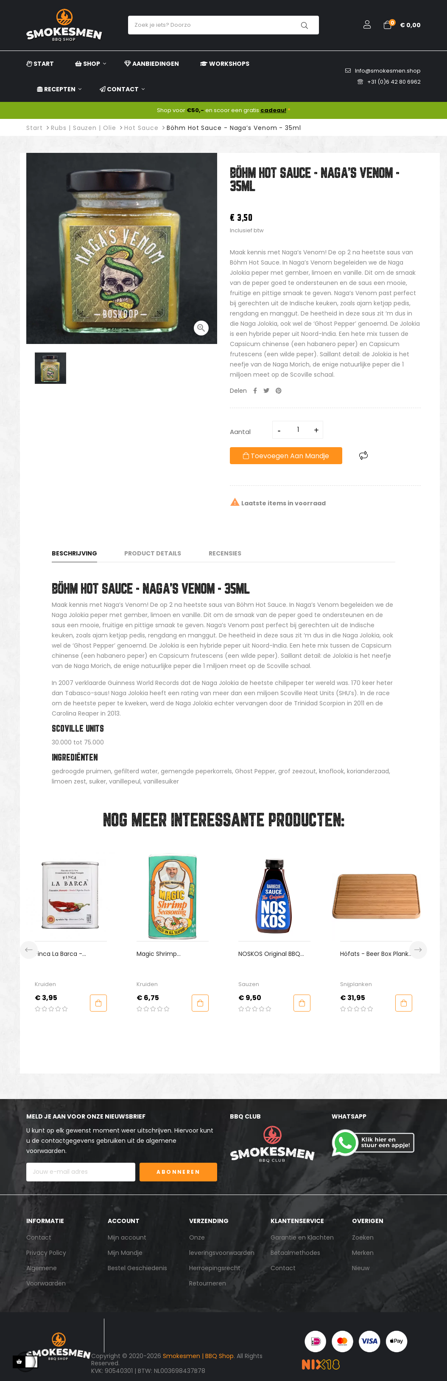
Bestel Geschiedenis (137, 1268)
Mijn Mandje (125, 1253)
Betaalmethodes (295, 1253)
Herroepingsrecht (214, 1268)
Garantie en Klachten (302, 1237)
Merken (363, 1253)
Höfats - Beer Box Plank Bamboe (374, 954)
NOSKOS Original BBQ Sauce (269, 954)
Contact (38, 1237)
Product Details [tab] (152, 553)
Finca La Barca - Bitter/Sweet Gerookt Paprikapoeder (66, 954)
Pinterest (279, 390)
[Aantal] (298, 429)
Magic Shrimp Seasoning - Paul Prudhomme (161, 954)
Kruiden (45, 984)
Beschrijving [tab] (74, 553)
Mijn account (127, 1237)
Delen (255, 390)
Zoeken (363, 1237)
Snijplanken (356, 984)
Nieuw (360, 1268)
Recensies (225, 553)
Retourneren (207, 1283)
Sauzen (248, 984)
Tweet (266, 390)
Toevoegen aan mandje (286, 456)
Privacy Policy (46, 1253)
